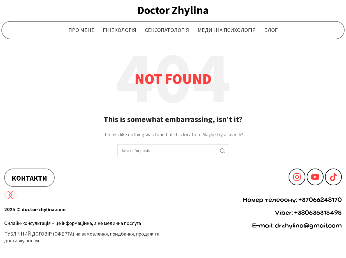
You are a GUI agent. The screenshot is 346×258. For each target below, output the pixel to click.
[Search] (173, 150)
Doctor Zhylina (173, 11)
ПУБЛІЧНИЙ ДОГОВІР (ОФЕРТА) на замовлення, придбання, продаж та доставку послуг (81, 237)
